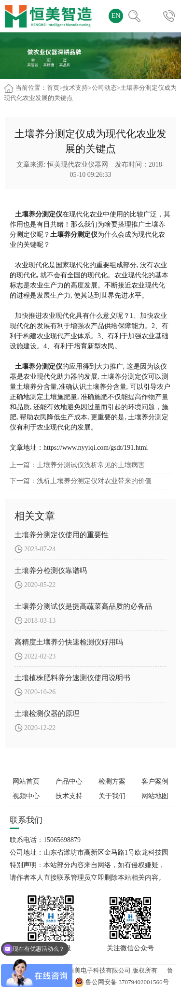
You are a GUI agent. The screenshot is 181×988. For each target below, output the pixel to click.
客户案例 (154, 781)
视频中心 (26, 796)
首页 (53, 87)
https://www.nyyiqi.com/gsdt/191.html (95, 447)
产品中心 (69, 781)
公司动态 (104, 87)
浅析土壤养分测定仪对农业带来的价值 (94, 481)
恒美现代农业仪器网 (77, 164)
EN (116, 15)
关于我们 (111, 796)
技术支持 (75, 87)
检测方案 (111, 781)
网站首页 (26, 781)
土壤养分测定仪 (37, 366)
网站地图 (154, 796)
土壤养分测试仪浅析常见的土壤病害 (91, 465)
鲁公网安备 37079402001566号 (121, 982)
